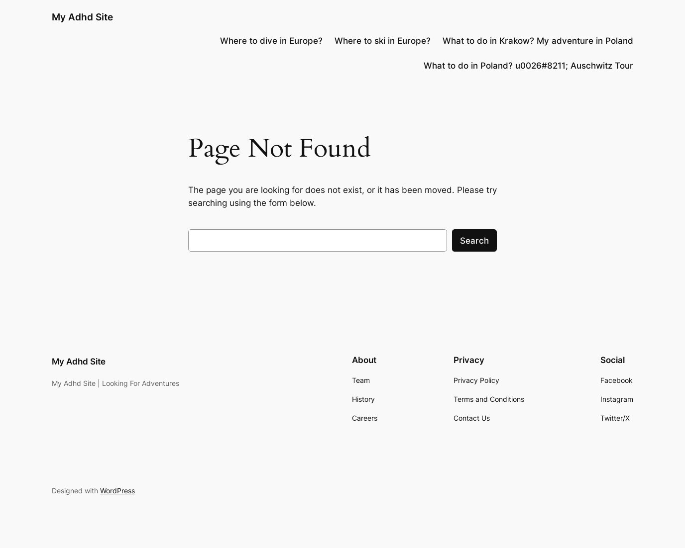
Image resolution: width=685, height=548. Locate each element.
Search (474, 241)
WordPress (117, 490)
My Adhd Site (82, 17)
